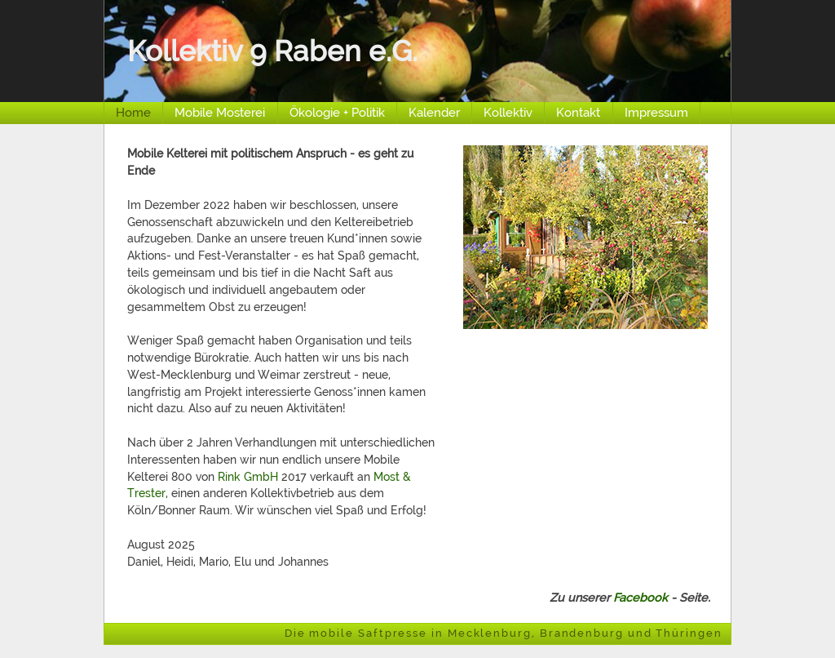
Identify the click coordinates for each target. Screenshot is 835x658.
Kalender (434, 112)
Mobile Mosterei (220, 112)
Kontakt (578, 112)
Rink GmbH (248, 476)
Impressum (656, 112)
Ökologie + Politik (337, 112)
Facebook (640, 597)
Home (133, 112)
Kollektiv (508, 112)
